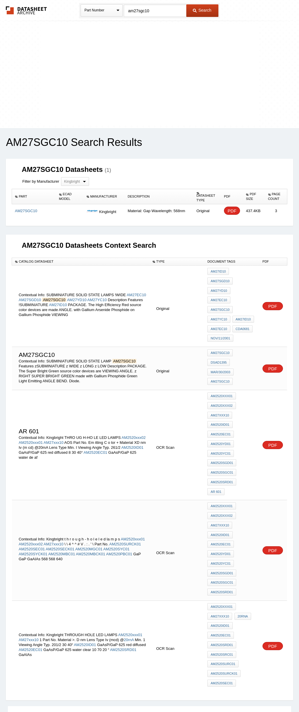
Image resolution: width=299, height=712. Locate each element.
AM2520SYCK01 (33, 487)
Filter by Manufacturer (40, 181)
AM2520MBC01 (61, 487)
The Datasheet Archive (26, 10)
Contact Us (236, 692)
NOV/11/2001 (220, 311)
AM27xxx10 (53, 397)
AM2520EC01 (95, 407)
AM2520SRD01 (222, 435)
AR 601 (245, 435)
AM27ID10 (58, 290)
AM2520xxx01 (31, 397)
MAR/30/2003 (220, 341)
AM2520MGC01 (88, 482)
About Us (258, 692)
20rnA (129, 557)
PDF (232, 210)
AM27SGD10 (30, 285)
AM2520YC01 (221, 411)
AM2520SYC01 (116, 482)
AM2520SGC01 (222, 427)
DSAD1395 (219, 333)
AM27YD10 (76, 285)
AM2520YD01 (221, 403)
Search (202, 10)
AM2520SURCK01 (125, 477)
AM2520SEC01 (32, 482)
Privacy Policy (92, 692)
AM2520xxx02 (133, 392)
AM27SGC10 (220, 287)
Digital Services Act (206, 692)
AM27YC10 (97, 285)
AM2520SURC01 (223, 579)
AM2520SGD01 (222, 419)
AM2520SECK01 (60, 482)
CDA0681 (241, 303)
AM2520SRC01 (222, 571)
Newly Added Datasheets (54, 692)
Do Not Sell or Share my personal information (146, 692)
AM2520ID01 (132, 402)
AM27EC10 (136, 280)
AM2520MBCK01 (90, 487)
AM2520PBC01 (119, 487)
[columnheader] (34, 196)
